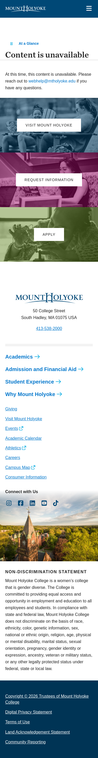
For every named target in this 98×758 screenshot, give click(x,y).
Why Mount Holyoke (30, 394)
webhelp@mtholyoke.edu (52, 81)
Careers (12, 457)
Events (11, 428)
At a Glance (29, 43)
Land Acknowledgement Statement (37, 732)
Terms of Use (17, 722)
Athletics (13, 448)
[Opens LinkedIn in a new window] (32, 503)
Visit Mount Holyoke (23, 419)
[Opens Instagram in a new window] (9, 503)
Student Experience (29, 382)
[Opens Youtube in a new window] (44, 503)
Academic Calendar (23, 438)
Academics (19, 357)
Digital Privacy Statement (28, 712)
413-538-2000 (49, 328)
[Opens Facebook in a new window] (21, 503)
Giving (11, 409)
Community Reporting (25, 742)
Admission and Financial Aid (41, 369)
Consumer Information (26, 477)
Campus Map (17, 467)
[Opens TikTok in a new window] (56, 503)
